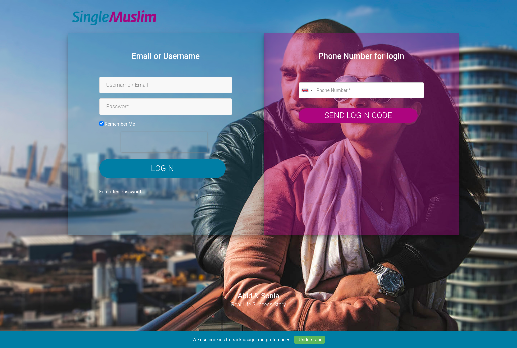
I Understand (309, 339)
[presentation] (164, 142)
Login (162, 168)
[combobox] (306, 90)
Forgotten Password (120, 191)
